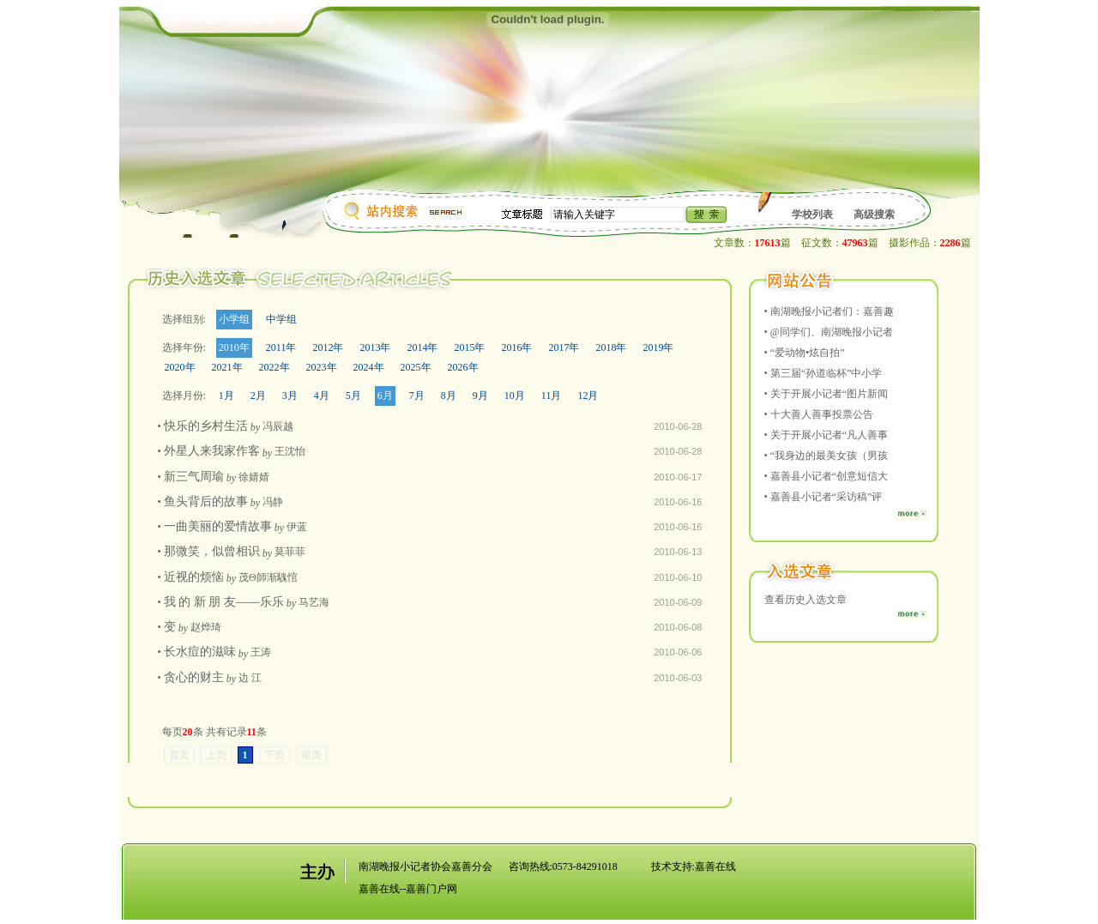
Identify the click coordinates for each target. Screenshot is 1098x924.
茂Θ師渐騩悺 (268, 577)
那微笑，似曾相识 (212, 551)
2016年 (516, 347)
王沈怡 (289, 451)
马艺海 (314, 602)
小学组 (234, 319)
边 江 (250, 678)
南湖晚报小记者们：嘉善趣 (832, 311)
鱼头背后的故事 (206, 501)
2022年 (274, 367)
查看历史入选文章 (805, 600)
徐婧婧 (253, 477)
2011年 (281, 347)
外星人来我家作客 (212, 450)
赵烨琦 (205, 627)
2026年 (463, 367)
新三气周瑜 (194, 476)
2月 (258, 396)
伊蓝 (297, 527)
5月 (353, 396)
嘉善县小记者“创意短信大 (829, 476)
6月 (385, 396)
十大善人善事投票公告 (821, 414)
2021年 (227, 367)
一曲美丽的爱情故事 (218, 526)
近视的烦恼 (194, 577)
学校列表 (812, 214)
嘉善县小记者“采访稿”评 (826, 497)
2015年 (469, 347)
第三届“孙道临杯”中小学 (826, 373)
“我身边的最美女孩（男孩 (829, 456)
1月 (226, 396)
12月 (587, 396)
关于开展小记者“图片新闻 (829, 394)
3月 (290, 396)
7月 (417, 396)
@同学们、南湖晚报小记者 (831, 332)
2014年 (422, 347)
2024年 (368, 367)
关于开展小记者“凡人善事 (829, 435)
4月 (321, 396)
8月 (448, 396)
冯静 (272, 502)
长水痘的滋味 (200, 651)
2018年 (610, 347)
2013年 (374, 347)
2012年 (327, 347)
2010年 (234, 347)
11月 (551, 396)
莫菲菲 (289, 552)
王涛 (260, 652)
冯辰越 (277, 426)
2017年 (563, 347)
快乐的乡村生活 (206, 426)
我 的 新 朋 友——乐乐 (224, 601)
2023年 (321, 367)
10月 (514, 396)
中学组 (281, 319)
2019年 (658, 347)
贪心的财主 (194, 677)
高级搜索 (874, 214)
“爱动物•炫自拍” (807, 353)
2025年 (416, 367)
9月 (480, 396)
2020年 (180, 367)
